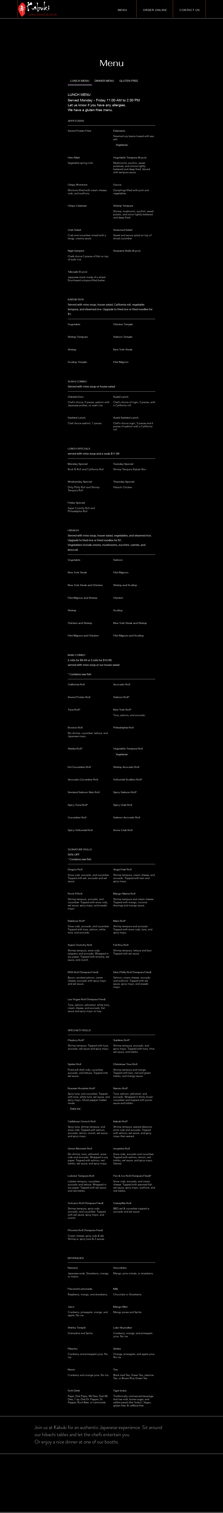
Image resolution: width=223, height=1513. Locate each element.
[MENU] (123, 10)
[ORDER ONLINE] (155, 10)
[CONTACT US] (190, 10)
